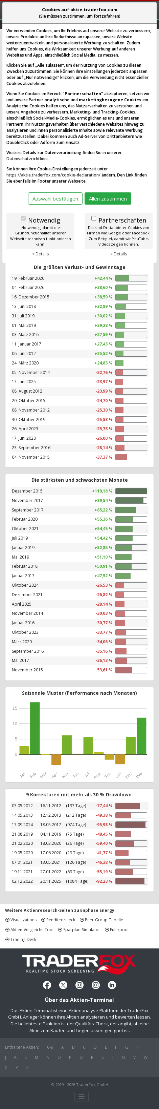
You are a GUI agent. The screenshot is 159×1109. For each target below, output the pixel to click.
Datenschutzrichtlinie (27, 159)
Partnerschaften (122, 220)
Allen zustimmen (108, 198)
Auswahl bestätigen (55, 198)
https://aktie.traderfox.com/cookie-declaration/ (53, 175)
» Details (40, 254)
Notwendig (44, 220)
